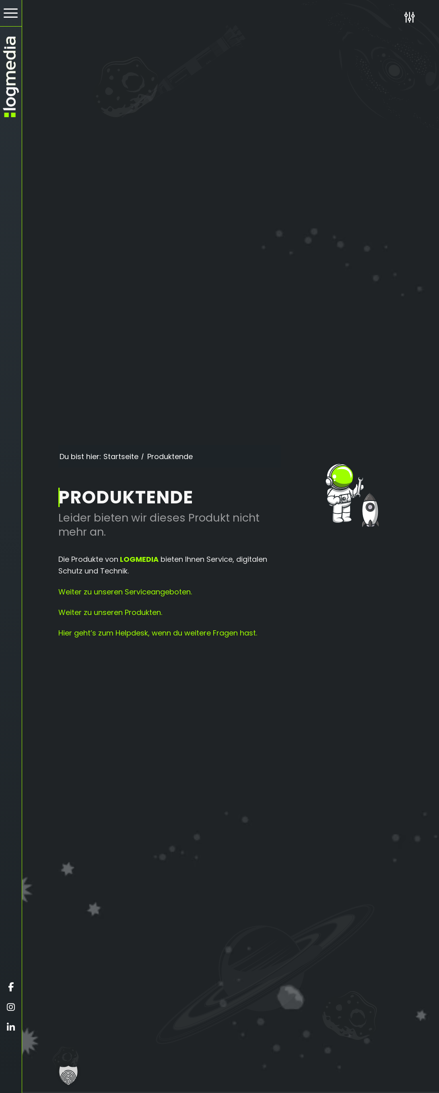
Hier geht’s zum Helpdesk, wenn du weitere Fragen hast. (157, 633)
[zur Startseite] (11, 77)
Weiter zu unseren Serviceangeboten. (125, 592)
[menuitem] (11, 13)
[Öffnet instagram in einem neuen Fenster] (11, 1007)
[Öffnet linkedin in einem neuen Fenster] (11, 1027)
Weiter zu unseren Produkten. (110, 612)
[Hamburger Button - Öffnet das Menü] (11, 13)
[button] (68, 1075)
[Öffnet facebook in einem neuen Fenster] (11, 987)
